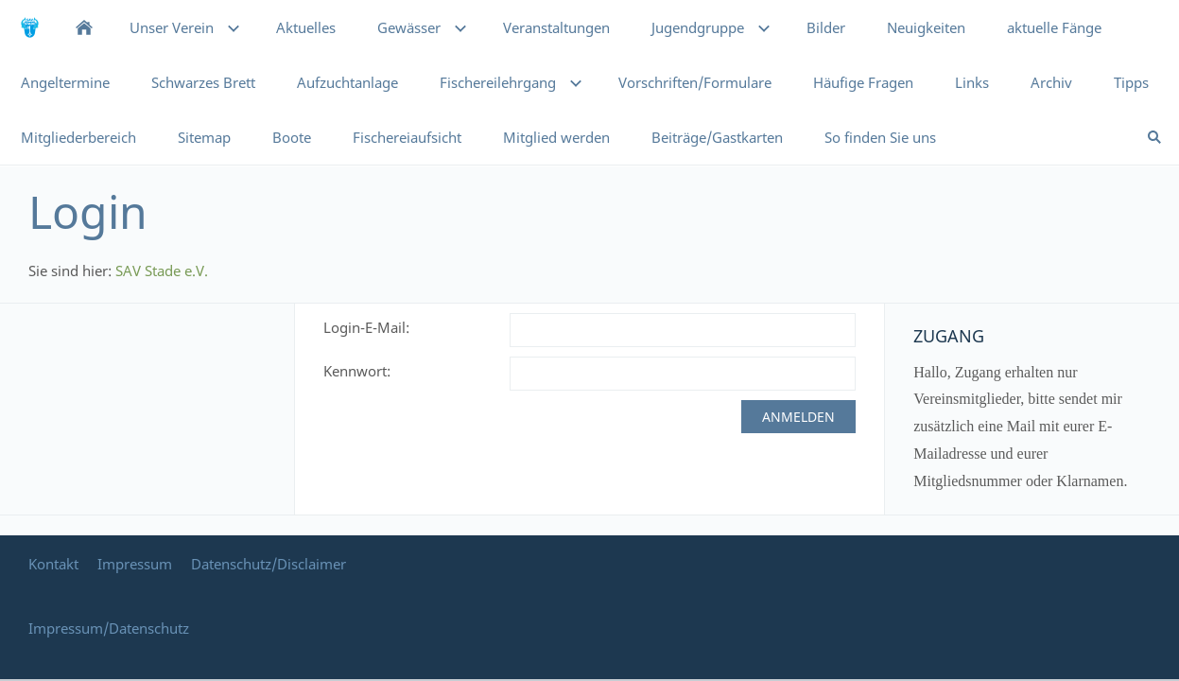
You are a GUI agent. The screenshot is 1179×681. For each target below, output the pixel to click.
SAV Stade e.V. (161, 270)
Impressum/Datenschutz (108, 628)
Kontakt (53, 563)
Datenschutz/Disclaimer (268, 563)
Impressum (134, 563)
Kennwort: (356, 370)
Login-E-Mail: (366, 327)
